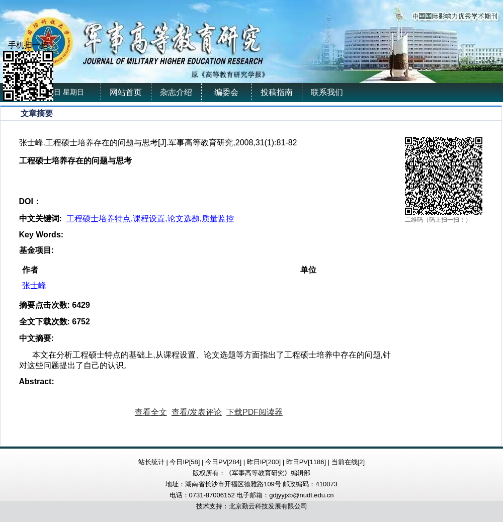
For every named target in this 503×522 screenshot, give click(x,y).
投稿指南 (277, 92)
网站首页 (126, 92)
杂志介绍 (176, 92)
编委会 (226, 92)
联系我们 (327, 92)
